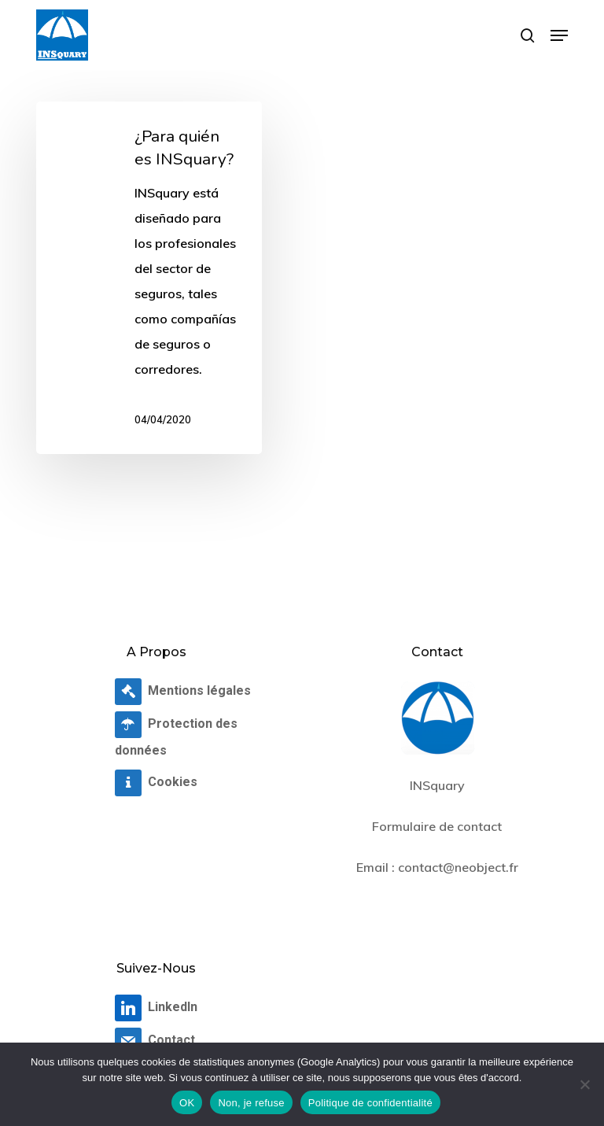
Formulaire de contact (437, 826)
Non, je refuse (251, 1103)
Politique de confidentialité (370, 1103)
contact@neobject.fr (458, 867)
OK (186, 1103)
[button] (559, 35)
